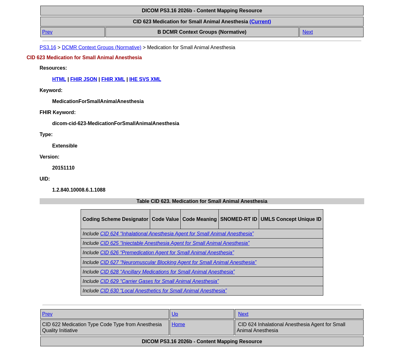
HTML (59, 79)
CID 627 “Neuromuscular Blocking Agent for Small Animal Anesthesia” (178, 262)
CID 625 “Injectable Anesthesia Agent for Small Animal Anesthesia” (174, 243)
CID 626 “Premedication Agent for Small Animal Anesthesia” (167, 252)
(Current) (260, 21)
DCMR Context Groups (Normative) (102, 47)
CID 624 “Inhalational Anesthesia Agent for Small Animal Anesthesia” (177, 233)
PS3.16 (48, 47)
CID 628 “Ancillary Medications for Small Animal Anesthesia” (167, 271)
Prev (47, 32)
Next (308, 32)
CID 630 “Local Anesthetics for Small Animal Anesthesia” (163, 290)
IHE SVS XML (145, 79)
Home (178, 324)
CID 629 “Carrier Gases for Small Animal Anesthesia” (159, 281)
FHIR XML (113, 79)
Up (175, 314)
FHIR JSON (83, 79)
